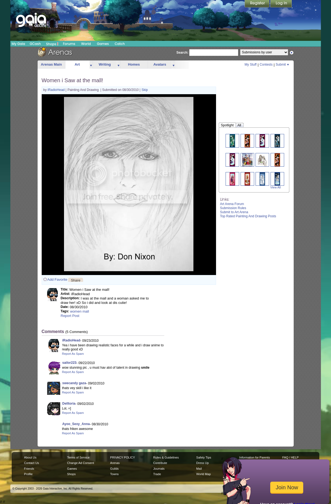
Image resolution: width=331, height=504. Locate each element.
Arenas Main (51, 64)
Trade (157, 474)
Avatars (159, 64)
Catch (120, 43)
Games (103, 43)
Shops (52, 44)
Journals (159, 468)
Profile (28, 474)
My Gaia (18, 43)
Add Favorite (57, 279)
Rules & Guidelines (166, 457)
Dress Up (202, 463)
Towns (114, 474)
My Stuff (251, 64)
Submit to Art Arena (234, 212)
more (91, 65)
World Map (203, 474)
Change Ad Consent (80, 463)
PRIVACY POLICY (122, 457)
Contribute (160, 463)
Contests (266, 64)
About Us (30, 457)
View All (275, 187)
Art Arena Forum (232, 204)
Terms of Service (78, 457)
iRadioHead (57, 90)
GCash (35, 43)
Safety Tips (203, 457)
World (86, 43)
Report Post (70, 316)
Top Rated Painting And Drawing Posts (248, 216)
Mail (199, 468)
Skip (144, 90)
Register (257, 4)
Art (77, 64)
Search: (183, 52)
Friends (29, 468)
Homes (134, 64)
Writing (105, 64)
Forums (69, 43)
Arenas (115, 463)
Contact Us (31, 463)
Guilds (114, 468)
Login (281, 4)
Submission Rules (233, 208)
